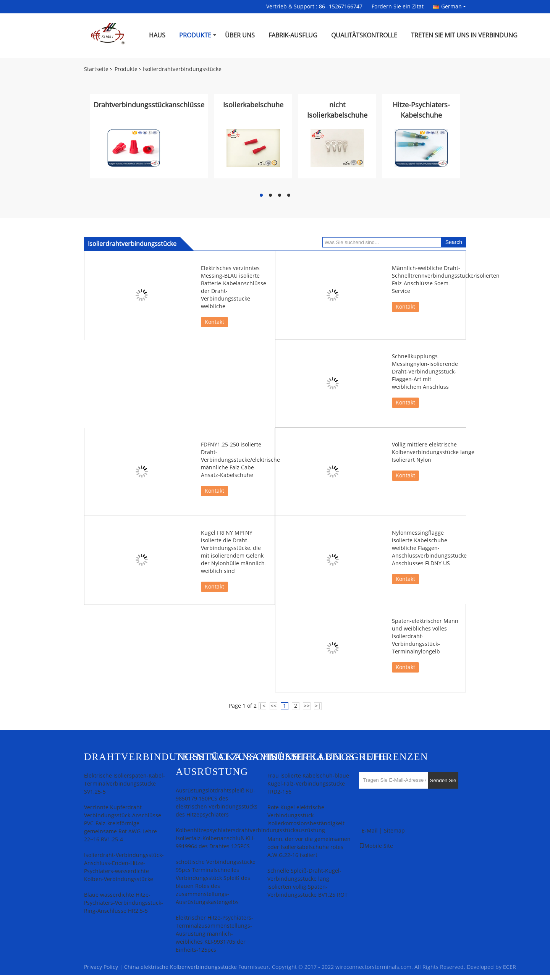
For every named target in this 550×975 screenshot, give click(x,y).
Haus (157, 35)
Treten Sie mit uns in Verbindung (464, 35)
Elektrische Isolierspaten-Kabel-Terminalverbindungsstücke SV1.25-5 (124, 784)
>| (318, 706)
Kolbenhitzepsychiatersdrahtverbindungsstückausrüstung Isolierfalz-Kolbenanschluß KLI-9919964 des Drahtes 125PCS (250, 838)
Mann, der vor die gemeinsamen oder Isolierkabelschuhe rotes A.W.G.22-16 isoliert (309, 847)
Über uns (240, 35)
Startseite (96, 69)
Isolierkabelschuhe (253, 105)
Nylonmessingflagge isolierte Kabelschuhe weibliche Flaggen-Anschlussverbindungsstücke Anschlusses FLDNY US (429, 548)
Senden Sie (443, 780)
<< (273, 706)
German (453, 6)
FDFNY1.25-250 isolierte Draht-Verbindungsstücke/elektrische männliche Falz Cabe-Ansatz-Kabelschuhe (240, 460)
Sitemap (394, 831)
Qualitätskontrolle (364, 35)
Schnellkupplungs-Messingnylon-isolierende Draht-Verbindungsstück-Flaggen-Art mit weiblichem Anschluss (425, 371)
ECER (509, 967)
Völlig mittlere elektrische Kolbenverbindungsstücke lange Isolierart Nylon (433, 452)
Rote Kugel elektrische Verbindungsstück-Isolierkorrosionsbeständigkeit (306, 815)
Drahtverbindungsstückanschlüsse (149, 105)
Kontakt (214, 322)
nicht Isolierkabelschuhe (337, 110)
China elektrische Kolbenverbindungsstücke (180, 967)
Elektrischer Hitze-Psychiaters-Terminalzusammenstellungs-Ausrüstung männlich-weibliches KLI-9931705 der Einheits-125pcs (214, 934)
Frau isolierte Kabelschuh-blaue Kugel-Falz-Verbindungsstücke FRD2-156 (308, 784)
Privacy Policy (101, 967)
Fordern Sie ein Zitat (398, 6)
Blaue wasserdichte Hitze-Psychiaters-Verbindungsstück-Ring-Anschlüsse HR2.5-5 (123, 903)
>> (307, 706)
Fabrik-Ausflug (293, 35)
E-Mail (370, 831)
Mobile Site (376, 846)
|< (262, 706)
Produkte (195, 35)
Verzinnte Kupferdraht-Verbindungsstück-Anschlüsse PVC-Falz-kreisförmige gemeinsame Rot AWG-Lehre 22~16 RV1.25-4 (122, 823)
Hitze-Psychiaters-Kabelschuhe (421, 110)
